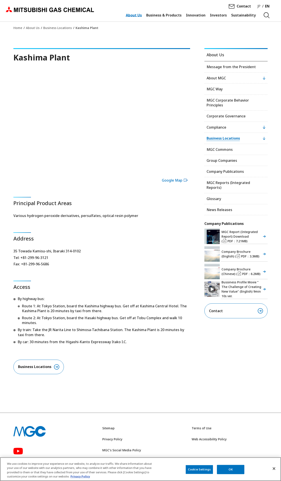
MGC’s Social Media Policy (121, 450)
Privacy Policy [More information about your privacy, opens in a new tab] (80, 476)
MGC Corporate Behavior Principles (228, 102)
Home (17, 28)
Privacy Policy (112, 439)
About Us (33, 28)
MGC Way (215, 89)
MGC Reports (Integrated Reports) (228, 185)
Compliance (216, 127)
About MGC (216, 78)
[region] (140, 469)
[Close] (274, 468)
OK (230, 469)
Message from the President (231, 66)
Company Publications (225, 171)
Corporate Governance (226, 116)
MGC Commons (220, 149)
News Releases (219, 209)
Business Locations (57, 28)
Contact (244, 6)
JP (259, 6)
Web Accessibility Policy (209, 439)
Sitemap (108, 428)
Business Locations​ (34, 366)
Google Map (175, 180)
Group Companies (222, 160)
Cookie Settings (199, 469)
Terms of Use (201, 428)
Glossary (214, 198)
